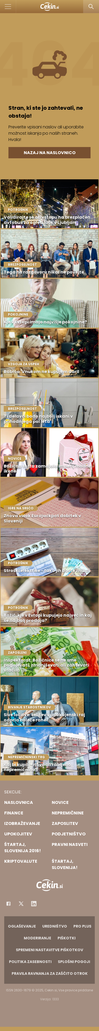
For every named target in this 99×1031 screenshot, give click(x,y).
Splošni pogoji (74, 961)
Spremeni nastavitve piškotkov (49, 950)
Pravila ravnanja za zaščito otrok (50, 973)
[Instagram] (34, 903)
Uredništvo (54, 926)
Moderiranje (37, 938)
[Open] (8, 6)
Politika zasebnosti (30, 961)
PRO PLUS (82, 926)
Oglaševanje (22, 926)
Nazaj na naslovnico (50, 153)
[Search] (91, 6)
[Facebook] (8, 903)
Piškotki (67, 938)
